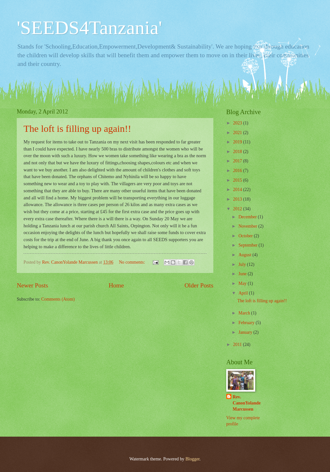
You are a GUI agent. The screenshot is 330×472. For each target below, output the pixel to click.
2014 (238, 189)
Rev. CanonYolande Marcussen (247, 403)
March (244, 313)
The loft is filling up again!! (77, 128)
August (245, 254)
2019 (238, 142)
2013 (238, 199)
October (246, 235)
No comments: (132, 262)
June (243, 273)
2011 (238, 344)
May (243, 283)
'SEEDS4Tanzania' (89, 27)
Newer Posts (32, 285)
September (248, 245)
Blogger (192, 459)
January (245, 332)
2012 (238, 208)
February (247, 322)
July (242, 264)
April (243, 293)
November (248, 226)
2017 (238, 161)
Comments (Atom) (58, 299)
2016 (238, 170)
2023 (238, 123)
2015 (238, 180)
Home (116, 285)
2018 (238, 151)
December (248, 216)
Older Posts (198, 285)
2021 (238, 132)
